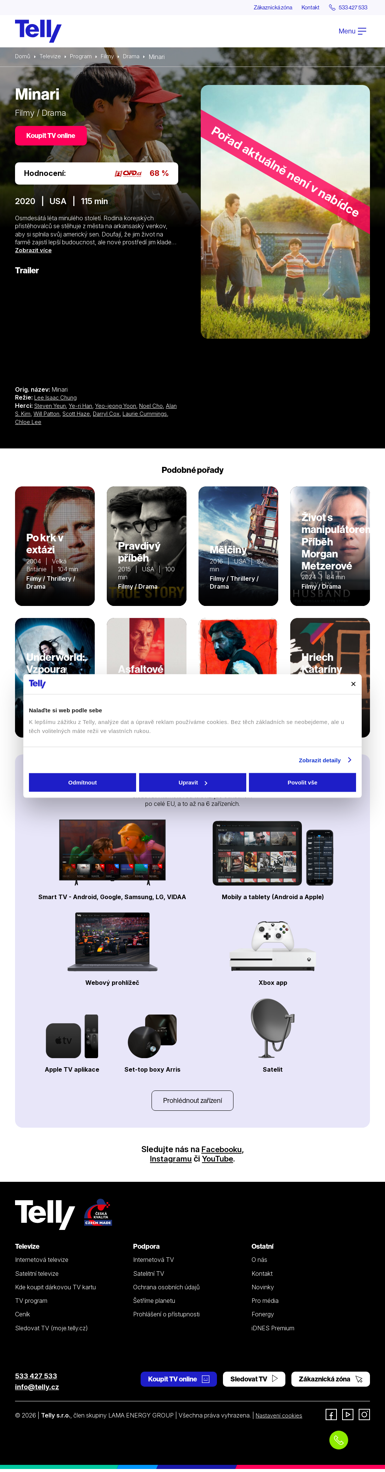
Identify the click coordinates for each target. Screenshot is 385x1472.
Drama (136, 57)
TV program (31, 1304)
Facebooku (221, 1152)
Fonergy (263, 1317)
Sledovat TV (254, 1382)
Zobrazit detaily (320, 760)
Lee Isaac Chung (57, 399)
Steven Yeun (51, 407)
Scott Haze (95, 415)
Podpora (146, 1249)
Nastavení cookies (281, 1418)
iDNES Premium (273, 1331)
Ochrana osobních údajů (166, 1290)
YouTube (218, 1162)
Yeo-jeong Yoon (123, 407)
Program (83, 57)
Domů (23, 57)
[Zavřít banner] (353, 684)
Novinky (263, 1290)
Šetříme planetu (154, 1304)
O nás (259, 1263)
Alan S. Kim (30, 415)
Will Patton (62, 415)
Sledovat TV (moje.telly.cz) (51, 1331)
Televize (52, 57)
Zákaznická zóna (260, 7)
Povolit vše (302, 782)
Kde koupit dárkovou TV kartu (55, 1290)
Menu (352, 31)
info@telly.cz (37, 1390)
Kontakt (303, 7)
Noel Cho (161, 407)
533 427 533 (36, 1379)
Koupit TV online (52, 137)
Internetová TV (153, 1263)
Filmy (111, 57)
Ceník (22, 1317)
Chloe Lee (60, 423)
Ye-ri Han (85, 407)
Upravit (193, 782)
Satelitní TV (148, 1276)
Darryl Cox (128, 415)
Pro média (265, 1304)
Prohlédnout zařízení (192, 1103)
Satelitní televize (37, 1276)
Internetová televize (41, 1263)
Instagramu (170, 1162)
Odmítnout (82, 782)
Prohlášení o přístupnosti (166, 1317)
